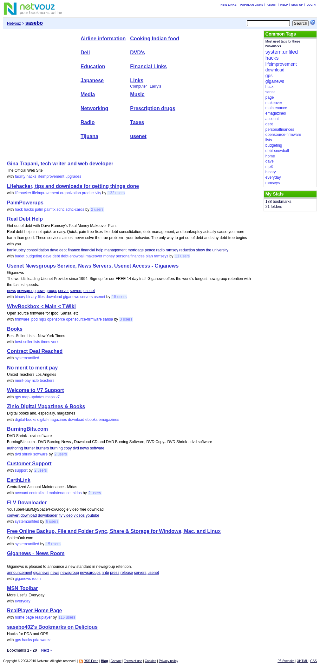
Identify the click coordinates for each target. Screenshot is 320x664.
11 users (182, 256)
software (97, 448)
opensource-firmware (84, 319)
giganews (71, 297)
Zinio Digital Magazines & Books (46, 406)
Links (136, 80)
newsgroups (47, 291)
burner (29, 448)
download (54, 297)
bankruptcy (16, 250)
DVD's (137, 52)
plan (149, 256)
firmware (22, 319)
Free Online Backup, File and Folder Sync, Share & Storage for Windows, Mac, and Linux (114, 531)
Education (93, 66)
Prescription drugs (152, 108)
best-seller (23, 342)
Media (88, 94)
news (11, 291)
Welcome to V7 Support (35, 390)
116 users (66, 617)
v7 (58, 397)
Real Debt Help (25, 219)
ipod (34, 319)
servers (76, 291)
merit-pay (23, 380)
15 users (119, 297)
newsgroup (26, 291)
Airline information (103, 38)
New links (228, 4)
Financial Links (148, 66)
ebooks (91, 419)
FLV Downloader (27, 502)
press (114, 572)
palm (39, 209)
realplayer (43, 617)
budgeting (33, 256)
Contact (116, 661)
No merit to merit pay (32, 367)
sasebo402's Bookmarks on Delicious (52, 627)
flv (60, 515)
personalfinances (130, 256)
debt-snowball (72, 256)
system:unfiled (27, 358)
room (36, 578)
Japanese (92, 80)
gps (18, 397)
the (208, 250)
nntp (105, 572)
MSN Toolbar (22, 588)
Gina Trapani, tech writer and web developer (60, 163)
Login (311, 4)
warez (46, 640)
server (63, 291)
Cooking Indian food (154, 38)
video (68, 515)
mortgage (135, 250)
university (220, 250)
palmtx (50, 209)
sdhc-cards (75, 209)
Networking (94, 108)
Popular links (251, 4)
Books (15, 329)
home (19, 617)
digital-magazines (52, 419)
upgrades (73, 176)
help (99, 250)
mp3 (42, 319)
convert (13, 515)
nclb (35, 380)
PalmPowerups (25, 202)
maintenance (60, 493)
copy (68, 448)
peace (150, 250)
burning (56, 448)
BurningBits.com (27, 429)
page (29, 617)
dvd (76, 448)
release (127, 572)
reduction (187, 250)
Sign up (297, 4)
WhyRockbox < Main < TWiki (41, 306)
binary (20, 297)
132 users (116, 193)
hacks (31, 176)
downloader (48, 515)
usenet (138, 136)
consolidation (38, 250)
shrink (27, 454)
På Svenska (286, 661)
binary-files (35, 297)
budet (19, 256)
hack (19, 209)
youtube (92, 515)
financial (88, 250)
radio (160, 250)
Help (284, 4)
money (109, 256)
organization (70, 193)
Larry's (155, 86)
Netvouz (14, 23)
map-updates (33, 397)
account (21, 493)
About (272, 4)
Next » (46, 650)
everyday (22, 601)
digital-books (25, 419)
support (21, 470)
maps (50, 397)
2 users (97, 209)
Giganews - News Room (35, 553)
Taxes (137, 122)
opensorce (56, 319)
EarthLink (18, 480)
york (55, 342)
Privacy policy (168, 661)
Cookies (150, 661)
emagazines (109, 419)
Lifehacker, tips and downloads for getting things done (73, 186)
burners (42, 448)
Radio (88, 122)
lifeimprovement (50, 176)
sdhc (60, 209)
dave (54, 250)
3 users (126, 319)
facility (20, 176)
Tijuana (89, 136)
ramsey (172, 250)
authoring (15, 448)
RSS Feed (91, 661)
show (200, 250)
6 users (52, 521)
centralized (38, 493)
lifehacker (23, 193)
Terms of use (133, 661)
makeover (94, 256)
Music (137, 94)
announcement (19, 572)
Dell (85, 52)
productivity (91, 193)
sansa (108, 319)
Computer (138, 86)
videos (79, 515)
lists (36, 342)
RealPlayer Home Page (34, 610)
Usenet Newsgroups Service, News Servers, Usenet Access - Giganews (93, 266)
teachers (47, 380)
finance (74, 250)
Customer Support (29, 463)
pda (36, 640)
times (45, 342)
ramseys (161, 256)
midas (77, 493)
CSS (313, 661)
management (115, 250)
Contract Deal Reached (34, 351)
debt (63, 250)
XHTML (302, 661)
